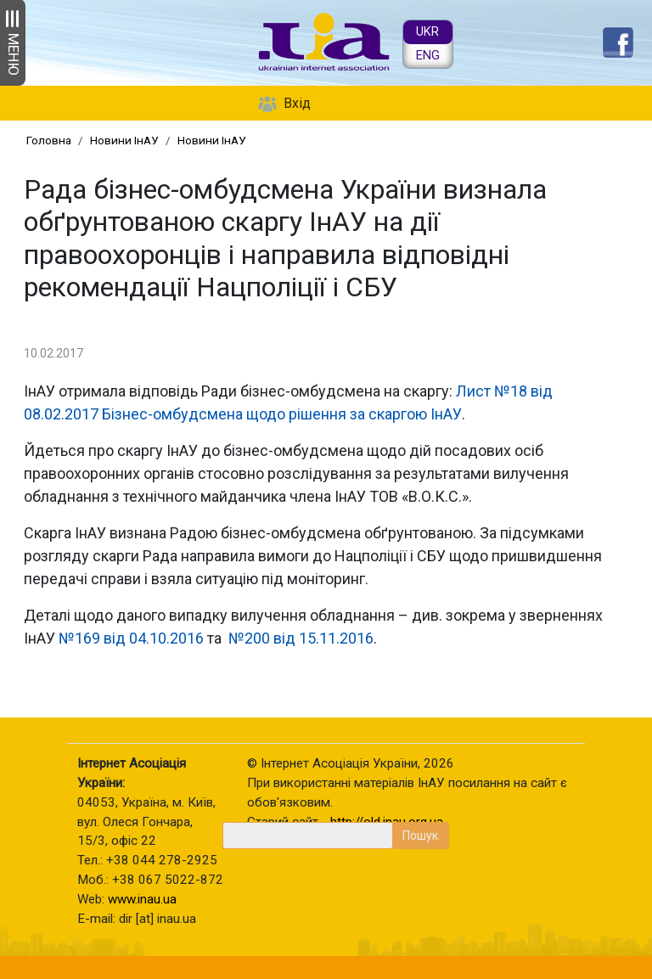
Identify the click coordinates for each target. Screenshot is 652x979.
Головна (48, 140)
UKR (427, 32)
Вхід (297, 103)
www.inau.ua (142, 899)
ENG (428, 55)
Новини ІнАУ (124, 140)
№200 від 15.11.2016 (301, 638)
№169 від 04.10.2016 (131, 638)
